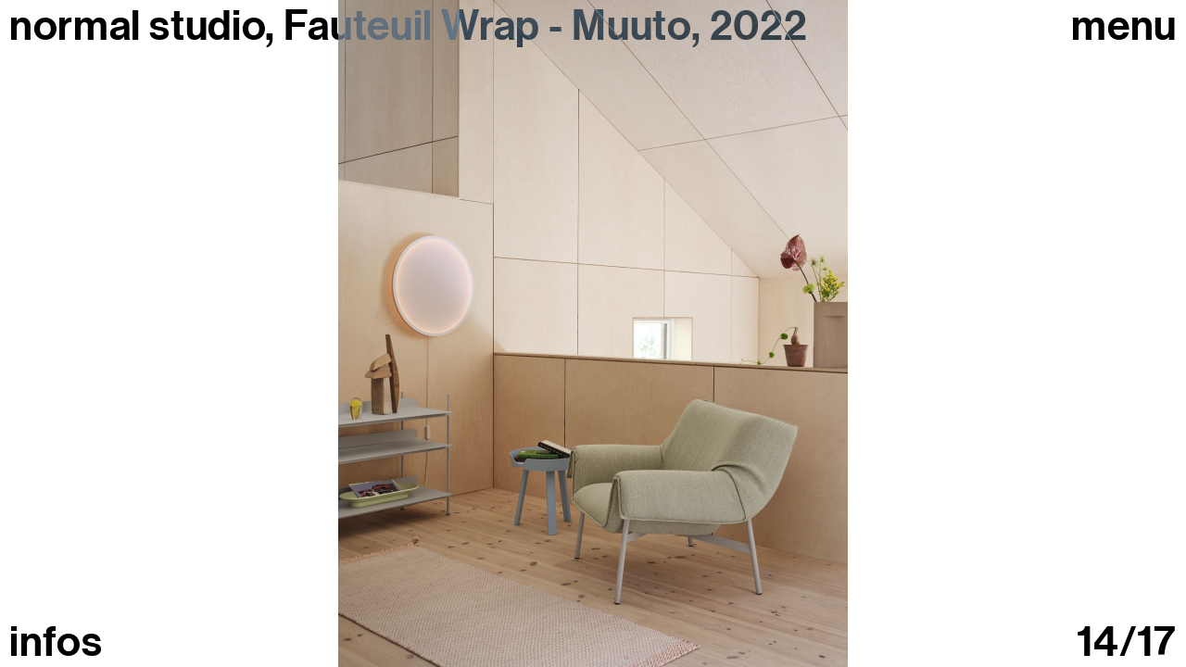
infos (55, 642)
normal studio (137, 26)
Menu (1124, 26)
